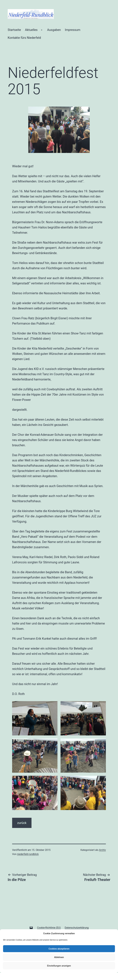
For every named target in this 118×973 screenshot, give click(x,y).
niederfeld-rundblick (28, 854)
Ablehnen (59, 957)
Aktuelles (31, 30)
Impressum (72, 30)
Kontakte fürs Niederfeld (24, 38)
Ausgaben (54, 30)
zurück (21, 823)
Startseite (14, 30)
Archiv (102, 849)
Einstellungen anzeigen (59, 965)
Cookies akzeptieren (59, 948)
